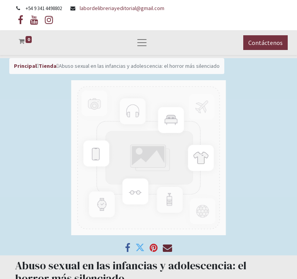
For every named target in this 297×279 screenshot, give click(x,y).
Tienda (47, 65)
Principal (25, 65)
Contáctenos (265, 42)
